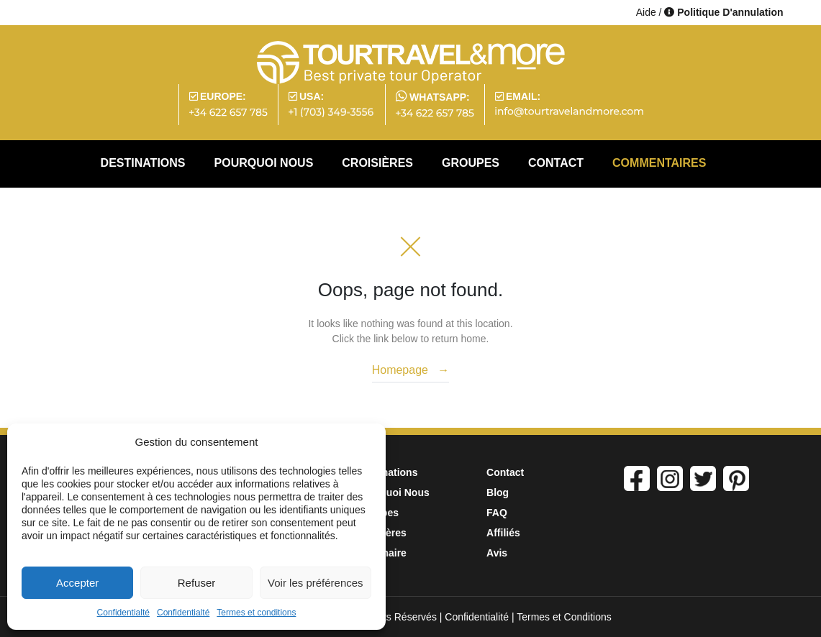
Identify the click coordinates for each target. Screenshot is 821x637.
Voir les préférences (315, 583)
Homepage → (411, 370)
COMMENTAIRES (659, 163)
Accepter (77, 583)
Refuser (197, 583)
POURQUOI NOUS (264, 163)
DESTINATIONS (143, 163)
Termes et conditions (256, 613)
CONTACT (556, 163)
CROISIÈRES (377, 163)
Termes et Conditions (564, 617)
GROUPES (470, 163)
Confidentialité (477, 617)
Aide (646, 12)
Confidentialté (123, 613)
